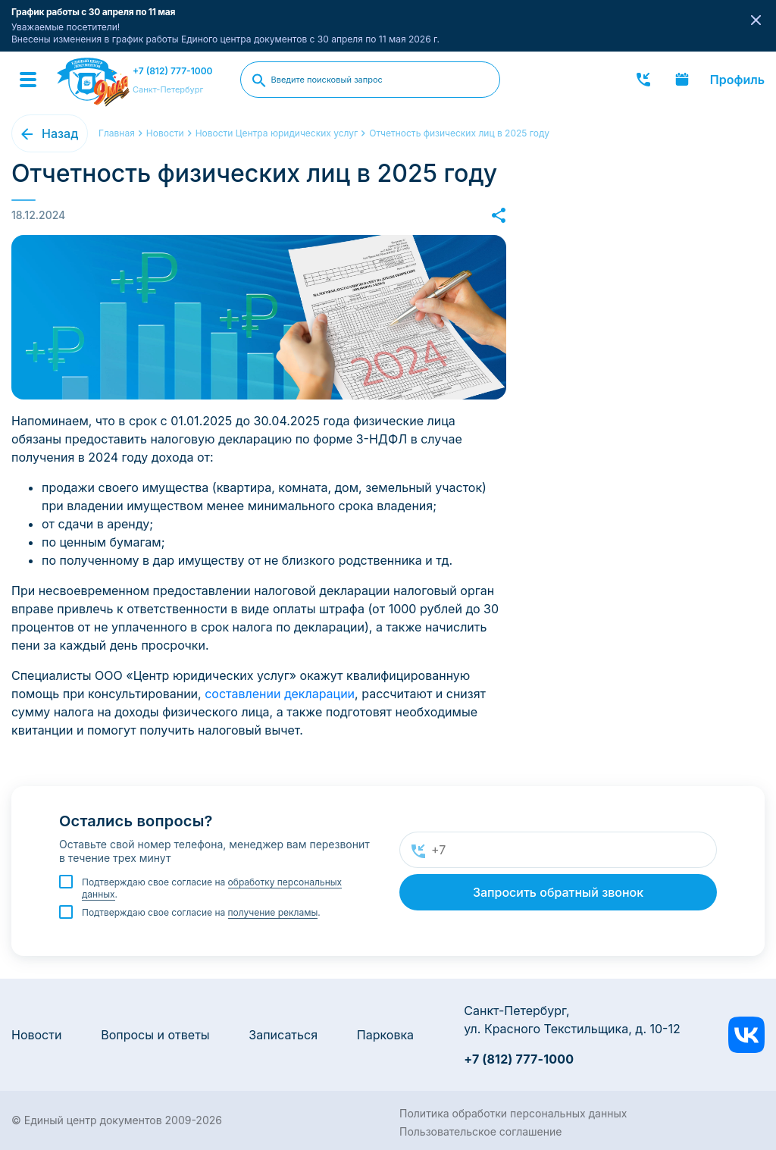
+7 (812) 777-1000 (173, 71)
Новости (36, 1034)
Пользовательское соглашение (480, 1131)
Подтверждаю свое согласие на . (212, 888)
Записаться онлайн (682, 79)
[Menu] (28, 79)
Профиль (737, 79)
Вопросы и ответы (155, 1034)
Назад (60, 133)
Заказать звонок (643, 79)
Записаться (283, 1034)
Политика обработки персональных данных (513, 1113)
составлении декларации (280, 693)
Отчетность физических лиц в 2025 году (459, 133)
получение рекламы (273, 912)
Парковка (385, 1034)
